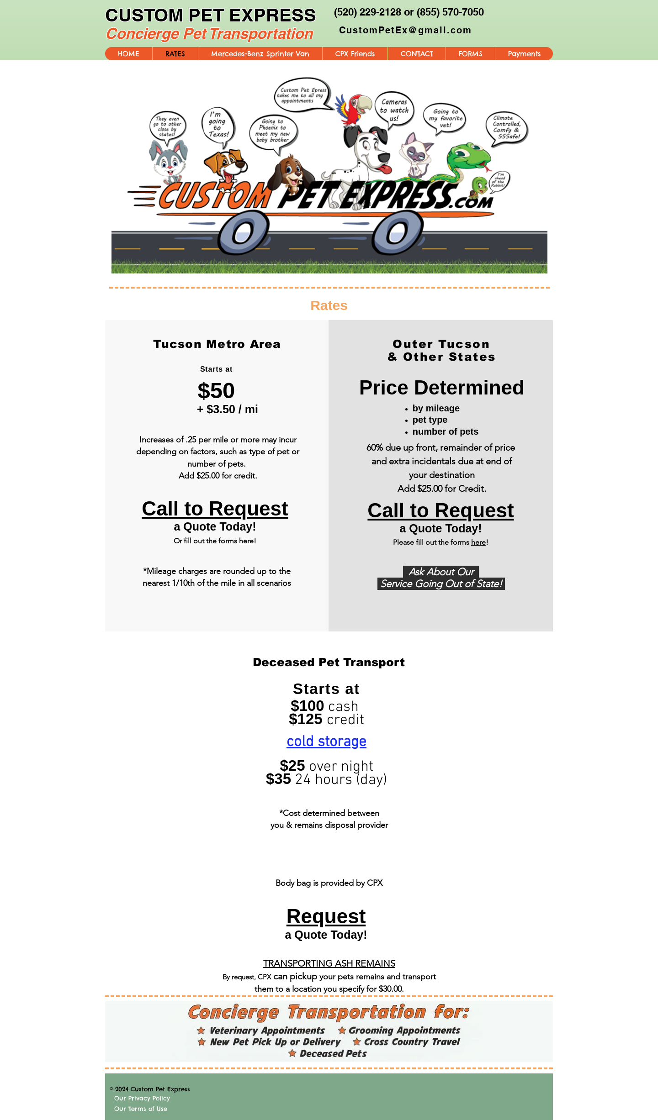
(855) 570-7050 (450, 12)
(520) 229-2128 (367, 12)
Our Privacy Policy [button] (142, 1098)
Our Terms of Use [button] (140, 1108)
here (246, 540)
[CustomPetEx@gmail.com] (406, 30)
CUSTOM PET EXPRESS (210, 15)
